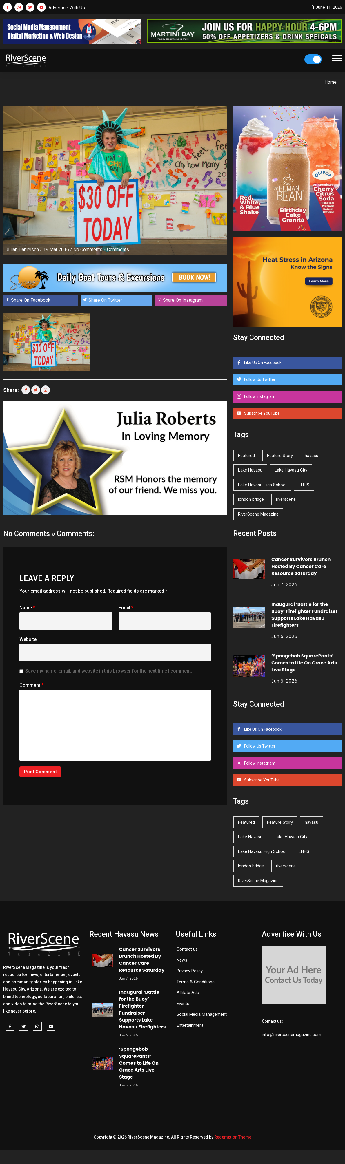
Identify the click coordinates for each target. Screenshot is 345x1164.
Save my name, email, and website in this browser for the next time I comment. (108, 671)
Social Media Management (202, 1014)
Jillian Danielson (22, 249)
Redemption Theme (232, 1137)
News (182, 960)
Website (28, 639)
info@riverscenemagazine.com (291, 1034)
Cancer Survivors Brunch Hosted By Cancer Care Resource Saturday (301, 566)
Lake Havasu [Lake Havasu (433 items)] (250, 470)
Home (330, 82)
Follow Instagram (259, 396)
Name (27, 608)
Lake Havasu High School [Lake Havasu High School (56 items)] (262, 484)
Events (183, 1003)
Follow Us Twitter (259, 379)
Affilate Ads (188, 992)
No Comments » (89, 249)
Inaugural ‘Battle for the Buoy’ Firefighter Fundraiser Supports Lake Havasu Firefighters (304, 614)
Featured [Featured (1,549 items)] (246, 455)
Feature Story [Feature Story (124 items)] (280, 455)
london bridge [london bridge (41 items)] (251, 499)
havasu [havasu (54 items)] (311, 455)
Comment (31, 685)
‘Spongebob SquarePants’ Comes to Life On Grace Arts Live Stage (304, 663)
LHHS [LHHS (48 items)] (304, 484)
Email (126, 608)
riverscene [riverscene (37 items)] (286, 499)
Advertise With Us (66, 7)
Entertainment (190, 1025)
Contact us (187, 949)
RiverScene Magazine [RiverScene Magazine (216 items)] (258, 514)
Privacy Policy (190, 970)
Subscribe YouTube (261, 413)
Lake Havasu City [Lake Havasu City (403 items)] (291, 470)
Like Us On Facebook (262, 362)
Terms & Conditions (196, 981)
